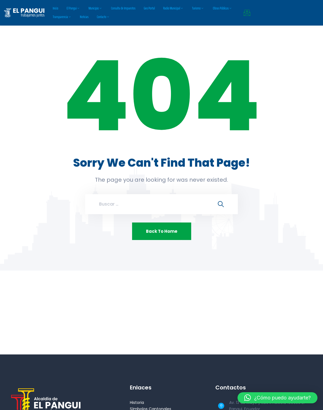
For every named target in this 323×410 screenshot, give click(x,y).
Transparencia (60, 17)
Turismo (196, 8)
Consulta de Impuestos (123, 8)
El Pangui (72, 8)
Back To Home (161, 231)
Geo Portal (149, 8)
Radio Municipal (171, 8)
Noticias (84, 17)
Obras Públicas (221, 8)
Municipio (94, 8)
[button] (277, 397)
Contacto (101, 17)
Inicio (55, 8)
